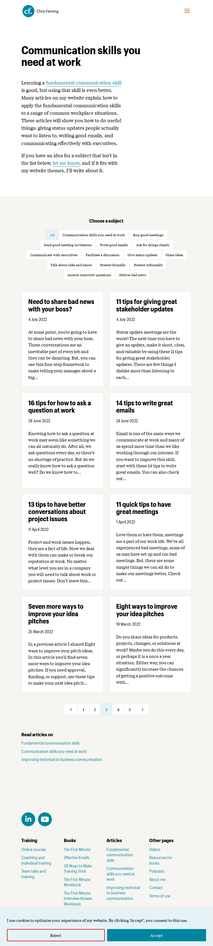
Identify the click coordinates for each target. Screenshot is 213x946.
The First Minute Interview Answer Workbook (78, 898)
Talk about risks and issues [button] (71, 264)
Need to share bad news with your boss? (61, 305)
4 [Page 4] (118, 709)
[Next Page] (142, 709)
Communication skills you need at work (54, 751)
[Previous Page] (71, 709)
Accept (156, 935)
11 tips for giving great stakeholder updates (146, 305)
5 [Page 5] (130, 709)
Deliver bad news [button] (132, 274)
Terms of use (159, 895)
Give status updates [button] (142, 254)
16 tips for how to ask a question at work (59, 406)
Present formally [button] (113, 264)
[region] (106, 927)
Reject (55, 935)
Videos (154, 849)
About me (157, 879)
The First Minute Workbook (77, 882)
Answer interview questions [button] (89, 274)
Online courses (33, 849)
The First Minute (77, 849)
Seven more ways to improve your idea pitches (55, 613)
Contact (156, 887)
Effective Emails (76, 857)
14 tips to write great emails (144, 406)
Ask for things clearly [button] (152, 244)
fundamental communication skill (83, 82)
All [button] (52, 234)
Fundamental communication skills (50, 742)
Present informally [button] (148, 264)
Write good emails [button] (114, 244)
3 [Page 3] (106, 709)
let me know (66, 162)
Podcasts (156, 870)
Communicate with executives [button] (53, 254)
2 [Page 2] (95, 709)
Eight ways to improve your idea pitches (146, 609)
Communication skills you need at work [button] (94, 234)
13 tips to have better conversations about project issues (57, 511)
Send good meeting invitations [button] (68, 244)
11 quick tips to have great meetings (143, 507)
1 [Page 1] (83, 709)
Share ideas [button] (174, 254)
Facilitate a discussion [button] (103, 254)
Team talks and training (33, 873)
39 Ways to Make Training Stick (78, 868)
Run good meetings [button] (148, 234)
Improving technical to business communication (61, 759)
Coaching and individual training (36, 860)
